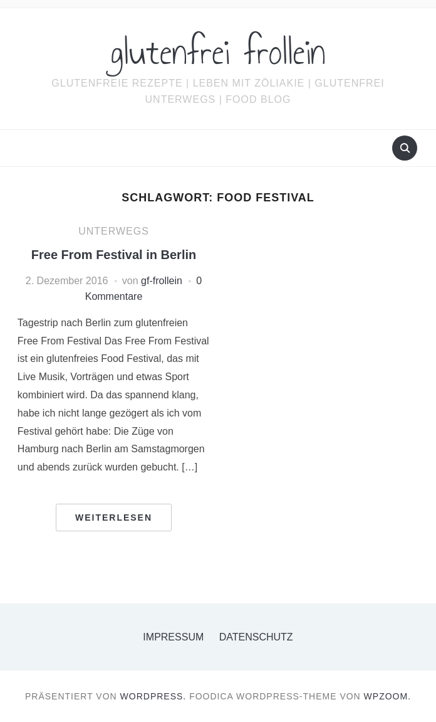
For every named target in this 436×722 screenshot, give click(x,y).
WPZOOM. (387, 696)
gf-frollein (161, 280)
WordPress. (153, 696)
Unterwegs (113, 231)
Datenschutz (256, 637)
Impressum (173, 637)
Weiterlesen (113, 517)
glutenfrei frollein (218, 53)
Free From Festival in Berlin (113, 255)
